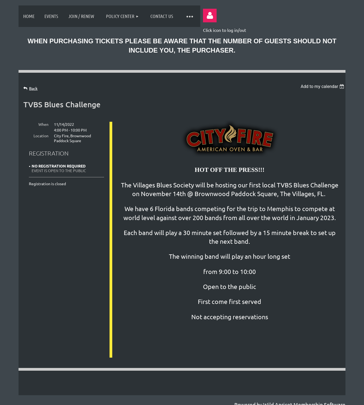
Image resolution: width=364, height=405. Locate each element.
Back (33, 88)
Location (41, 135)
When (43, 124)
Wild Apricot (277, 398)
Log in (210, 15)
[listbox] (323, 86)
